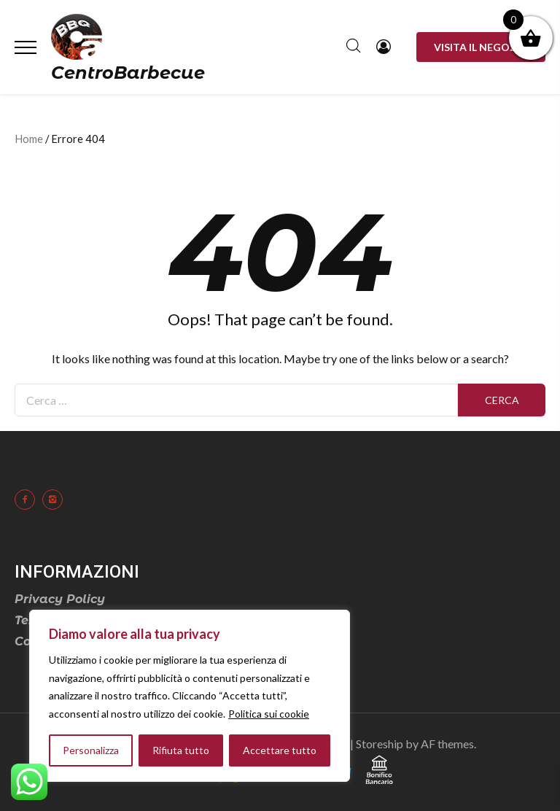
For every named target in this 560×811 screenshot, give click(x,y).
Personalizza (91, 750)
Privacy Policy (60, 599)
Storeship (379, 743)
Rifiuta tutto (180, 750)
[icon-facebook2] (28, 499)
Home (29, 138)
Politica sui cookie (268, 713)
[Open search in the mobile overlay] (353, 47)
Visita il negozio (481, 47)
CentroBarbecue (128, 72)
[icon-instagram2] (56, 499)
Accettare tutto (279, 750)
